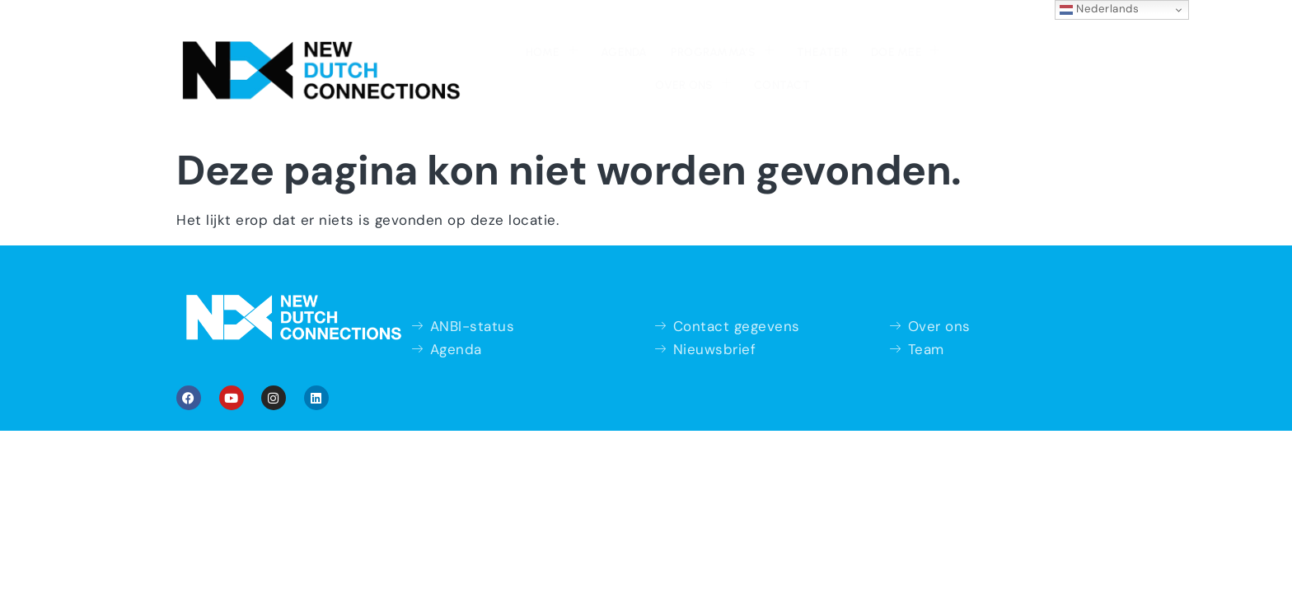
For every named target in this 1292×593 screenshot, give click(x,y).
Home (410, 39)
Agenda (479, 42)
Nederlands (1100, 9)
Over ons (841, 39)
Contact (928, 42)
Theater (670, 42)
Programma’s (573, 39)
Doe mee (749, 39)
